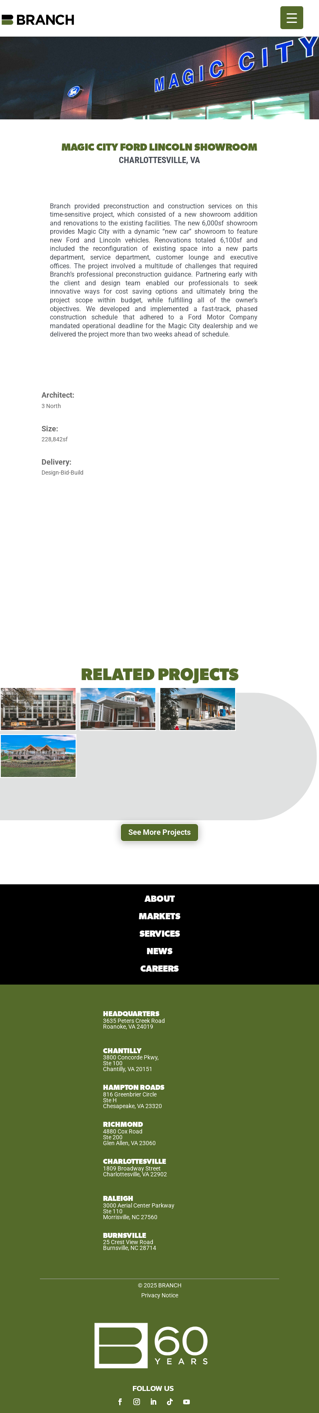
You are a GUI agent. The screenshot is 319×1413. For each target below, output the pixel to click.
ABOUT (160, 899)
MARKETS (159, 916)
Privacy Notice (159, 1295)
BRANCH (170, 1285)
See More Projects (159, 832)
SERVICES (160, 934)
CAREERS (159, 969)
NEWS (159, 951)
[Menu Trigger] (291, 17)
